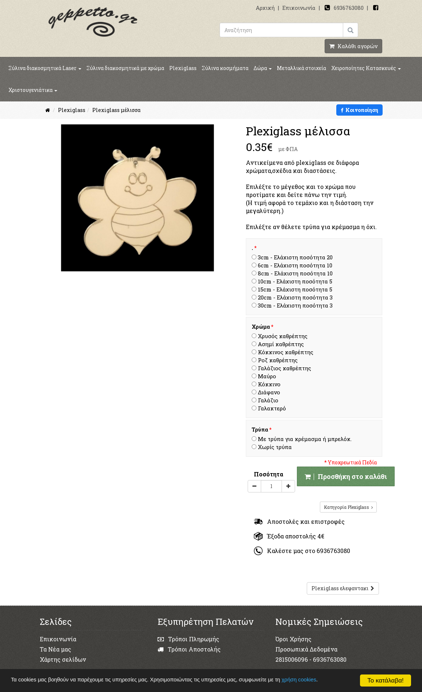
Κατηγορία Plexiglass (348, 507)
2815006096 (291, 659)
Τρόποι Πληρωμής (188, 639)
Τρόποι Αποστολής (189, 649)
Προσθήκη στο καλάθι (346, 476)
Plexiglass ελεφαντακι (342, 588)
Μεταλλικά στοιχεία (301, 68)
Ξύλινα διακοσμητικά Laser (44, 68)
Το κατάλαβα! (385, 680)
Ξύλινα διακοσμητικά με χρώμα (125, 68)
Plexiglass (183, 68)
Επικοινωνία (298, 7)
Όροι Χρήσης (293, 639)
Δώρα (262, 68)
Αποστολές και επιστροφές (299, 521)
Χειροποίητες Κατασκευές (366, 68)
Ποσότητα (268, 474)
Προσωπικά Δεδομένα (306, 649)
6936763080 (349, 7)
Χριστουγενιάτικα (32, 89)
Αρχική (265, 7)
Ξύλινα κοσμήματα (225, 68)
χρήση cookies (311, 680)
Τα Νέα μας (55, 649)
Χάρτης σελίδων (63, 659)
